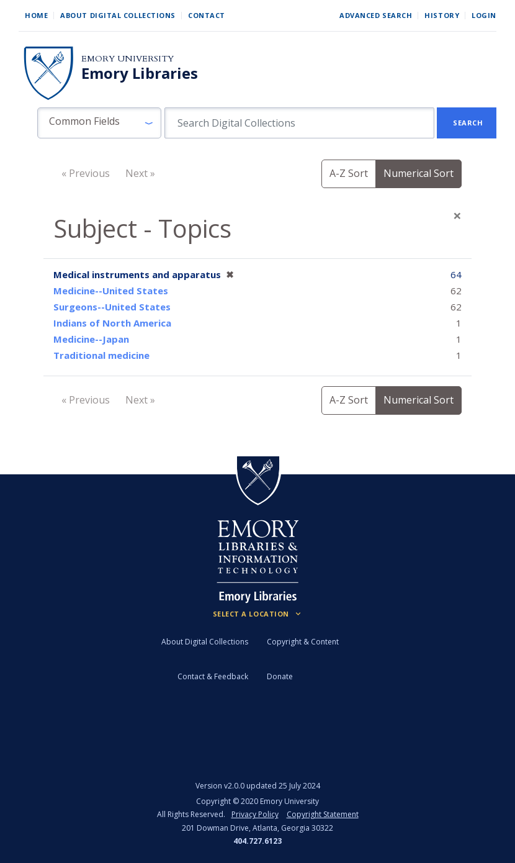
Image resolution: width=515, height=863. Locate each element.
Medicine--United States (110, 290)
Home (36, 15)
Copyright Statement (323, 814)
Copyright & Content (303, 641)
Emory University (127, 59)
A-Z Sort (348, 173)
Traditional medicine (101, 355)
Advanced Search (375, 15)
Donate (280, 676)
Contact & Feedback (212, 676)
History (441, 15)
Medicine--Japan (91, 339)
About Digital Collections (118, 15)
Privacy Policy (255, 814)
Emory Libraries (139, 73)
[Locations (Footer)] (258, 614)
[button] (99, 122)
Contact (206, 15)
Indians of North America (112, 323)
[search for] (299, 122)
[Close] (457, 215)
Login (484, 15)
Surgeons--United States (112, 306)
